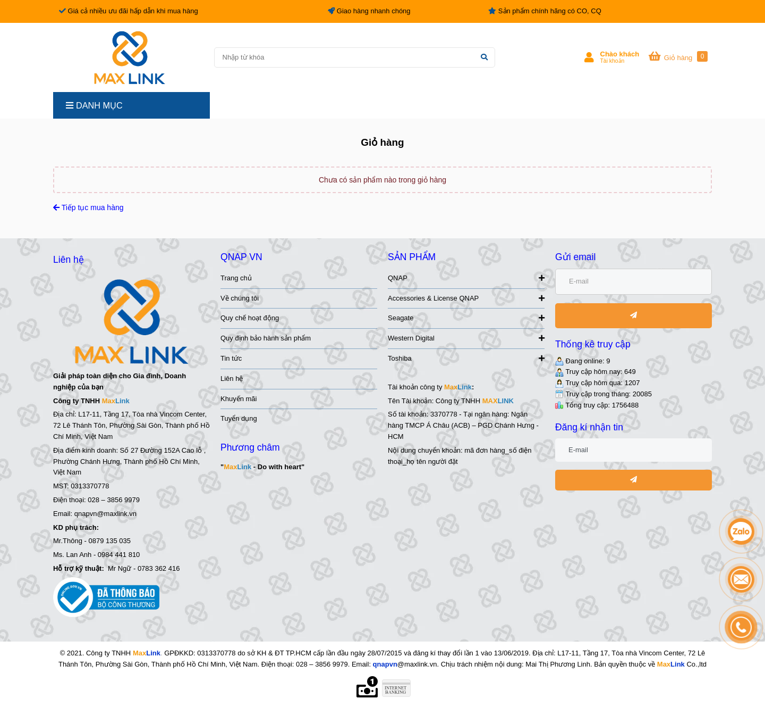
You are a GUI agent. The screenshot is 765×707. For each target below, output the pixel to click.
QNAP (466, 278)
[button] (612, 57)
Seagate (466, 318)
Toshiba (466, 358)
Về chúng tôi (239, 298)
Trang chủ (236, 278)
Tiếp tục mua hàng (88, 207)
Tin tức (231, 358)
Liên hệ (231, 378)
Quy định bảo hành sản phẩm (265, 338)
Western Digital (466, 338)
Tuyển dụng (238, 418)
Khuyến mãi (238, 399)
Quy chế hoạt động (249, 318)
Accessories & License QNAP (466, 298)
